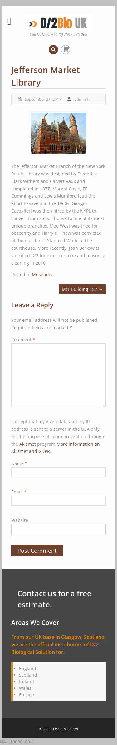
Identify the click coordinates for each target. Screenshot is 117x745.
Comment (23, 339)
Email (19, 492)
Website (19, 520)
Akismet (27, 444)
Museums (42, 274)
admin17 (82, 99)
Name (19, 463)
